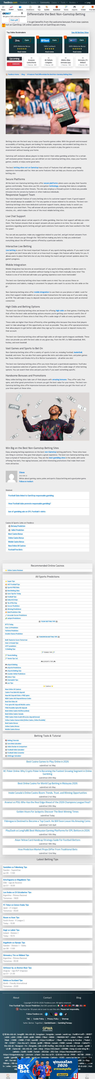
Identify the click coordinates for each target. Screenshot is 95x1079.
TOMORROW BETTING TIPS (48, 636)
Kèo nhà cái (8, 1046)
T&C (28, 1019)
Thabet (87, 1040)
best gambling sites (57, 458)
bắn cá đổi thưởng (46, 1046)
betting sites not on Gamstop (26, 167)
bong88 (20, 1034)
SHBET (13, 1043)
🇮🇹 (58, 1005)
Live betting (11, 250)
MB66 (38, 1037)
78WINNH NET (63, 1037)
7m (26, 1046)
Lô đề (8, 1049)
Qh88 (25, 1037)
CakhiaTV (86, 1043)
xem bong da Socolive (73, 1040)
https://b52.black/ (52, 1049)
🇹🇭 (81, 1005)
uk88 (28, 1057)
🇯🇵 (77, 1005)
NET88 (81, 1054)
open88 (35, 1040)
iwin (35, 1049)
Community (45, 2)
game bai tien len (73, 1057)
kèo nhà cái (30, 1034)
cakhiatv (16, 1051)
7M (6, 1043)
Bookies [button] (72, 2)
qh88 (32, 1037)
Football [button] (23, 2)
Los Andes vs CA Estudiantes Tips (17, 892)
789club (47, 1043)
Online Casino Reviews (15, 570)
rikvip (41, 1049)
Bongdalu (33, 1046)
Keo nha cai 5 (23, 1043)
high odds (60, 310)
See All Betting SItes (80, 32)
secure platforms (51, 183)
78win (7, 1040)
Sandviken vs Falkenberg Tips (15, 867)
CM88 (14, 1040)
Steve (22, 472)
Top (88, 1060)
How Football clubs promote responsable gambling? (29, 503)
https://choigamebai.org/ (13, 1054)
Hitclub (77, 1043)
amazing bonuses (59, 379)
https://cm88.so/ (47, 1040)
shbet (73, 1037)
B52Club (45, 1051)
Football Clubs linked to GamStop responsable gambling (31, 495)
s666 (7, 1037)
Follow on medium (26, 481)
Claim (27, 40)
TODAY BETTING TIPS (48, 621)
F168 (27, 1040)
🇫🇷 (62, 1005)
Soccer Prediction (32, 1005)
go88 (40, 1043)
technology (53, 186)
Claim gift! (14, 20)
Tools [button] (63, 2)
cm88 (86, 1037)
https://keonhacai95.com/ (71, 1051)
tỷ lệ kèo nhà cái (9, 1034)
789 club (14, 1063)
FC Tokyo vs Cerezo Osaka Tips (16, 905)
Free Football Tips (16, 1005)
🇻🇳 (84, 1005)
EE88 (19, 1037)
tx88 (21, 1057)
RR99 (73, 1054)
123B (78, 1069)
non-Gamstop (50, 452)
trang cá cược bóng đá (79, 1049)
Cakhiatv (54, 1057)
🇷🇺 (73, 1005)
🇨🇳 (69, 1005)
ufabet (37, 1054)
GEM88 (65, 1049)
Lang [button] (88, 2)
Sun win (13, 1060)
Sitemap (65, 1019)
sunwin (58, 1034)
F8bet (44, 1037)
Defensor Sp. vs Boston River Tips (17, 968)
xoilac (8, 1066)
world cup (67, 1034)
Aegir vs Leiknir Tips (11, 930)
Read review (22, 51)
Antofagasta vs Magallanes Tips (16, 880)
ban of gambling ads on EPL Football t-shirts (26, 511)
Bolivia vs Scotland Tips (13, 980)
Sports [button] (34, 2)
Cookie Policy (38, 1019)
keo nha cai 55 (48, 1054)
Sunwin (37, 1051)
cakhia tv (82, 1063)
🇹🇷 (66, 1005)
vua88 (6, 1057)
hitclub (33, 1043)
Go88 (23, 1051)
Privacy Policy (52, 1019)
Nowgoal (19, 1046)
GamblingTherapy (65, 1023)
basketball (78, 352)
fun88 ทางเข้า (79, 1034)
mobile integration (41, 292)
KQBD (61, 1057)
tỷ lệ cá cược (81, 1066)
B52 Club (54, 1051)
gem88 (14, 1057)
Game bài (17, 1049)
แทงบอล (29, 1054)
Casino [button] (54, 2)
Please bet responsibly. (70, 1009)
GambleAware (50, 1023)
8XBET (89, 1034)
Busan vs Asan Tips (11, 917)
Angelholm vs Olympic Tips (14, 942)
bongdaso (40, 1034)
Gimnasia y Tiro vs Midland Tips (16, 955)
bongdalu (50, 1034)
